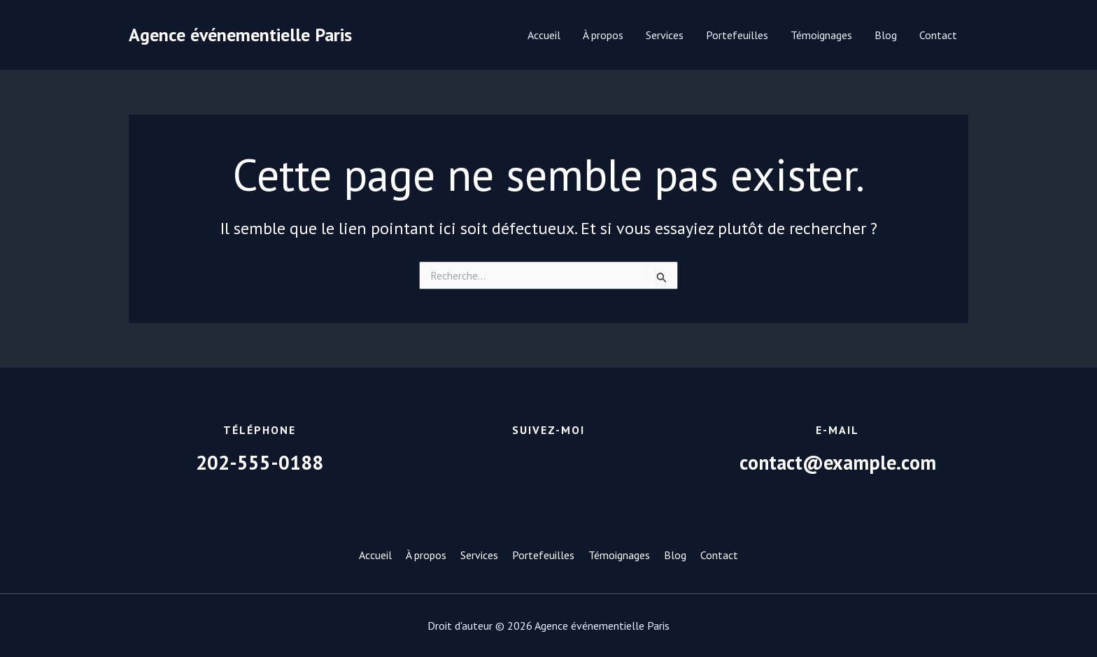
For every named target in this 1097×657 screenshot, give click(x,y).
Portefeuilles (737, 35)
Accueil (544, 35)
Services (665, 35)
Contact (938, 35)
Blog (886, 35)
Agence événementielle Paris (240, 34)
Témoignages (821, 35)
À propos (603, 35)
